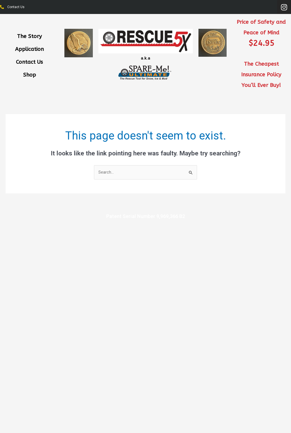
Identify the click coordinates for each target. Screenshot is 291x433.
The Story (29, 36)
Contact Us (29, 62)
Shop (29, 75)
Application (29, 49)
